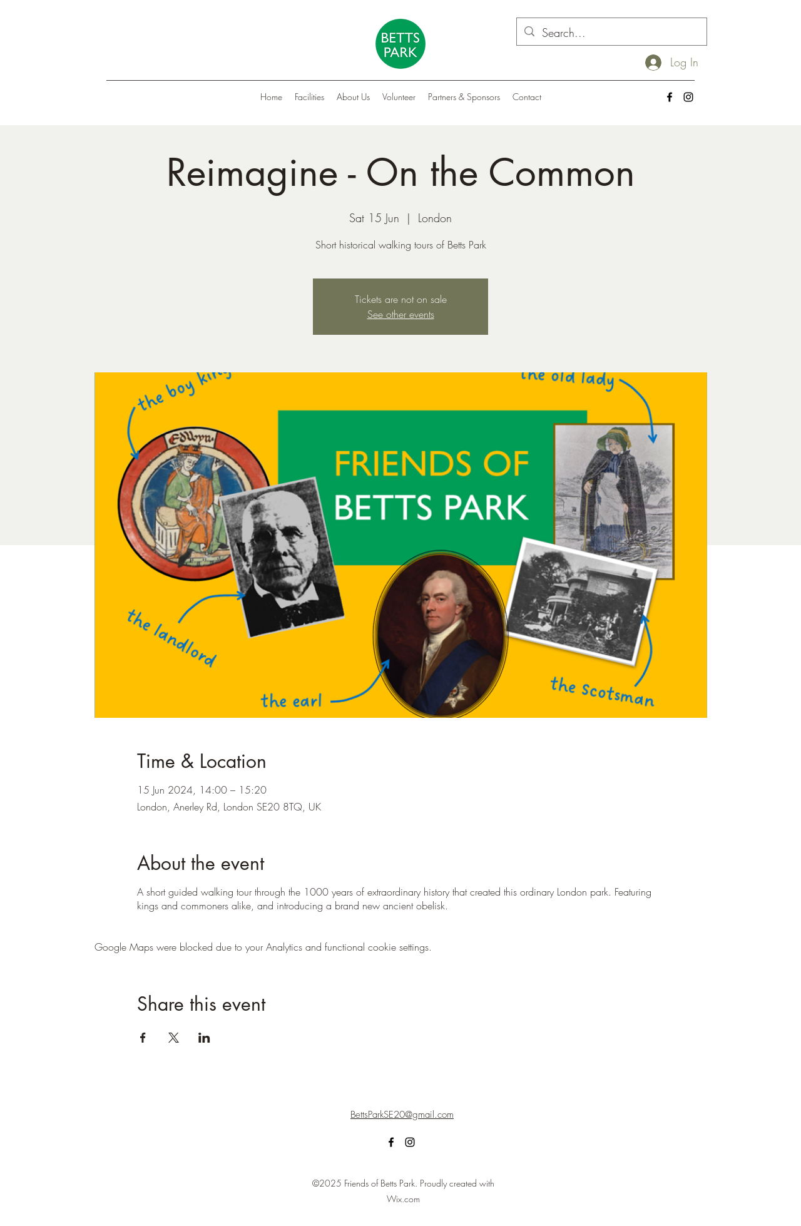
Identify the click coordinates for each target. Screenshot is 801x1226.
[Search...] (611, 33)
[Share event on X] (174, 1038)
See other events (400, 314)
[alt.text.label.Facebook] (669, 97)
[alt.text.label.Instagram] (688, 97)
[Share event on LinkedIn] (204, 1038)
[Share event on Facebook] (143, 1038)
